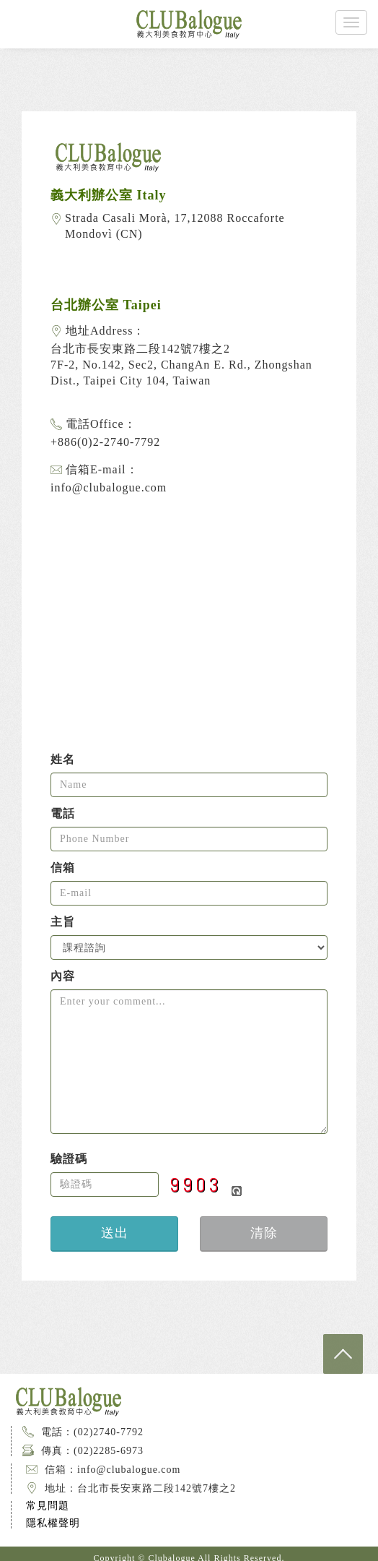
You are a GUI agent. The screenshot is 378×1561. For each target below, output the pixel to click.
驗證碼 (68, 1159)
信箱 (62, 868)
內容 (62, 976)
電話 (62, 814)
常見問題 (47, 1505)
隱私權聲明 (53, 1523)
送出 (114, 1233)
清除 (264, 1233)
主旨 (62, 922)
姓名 (62, 759)
